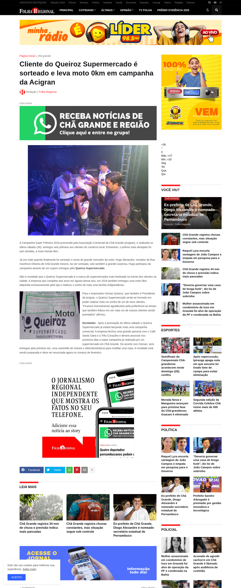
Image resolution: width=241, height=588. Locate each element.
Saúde (119, 2)
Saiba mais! (29, 569)
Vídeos (167, 2)
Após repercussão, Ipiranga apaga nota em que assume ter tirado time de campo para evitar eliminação (206, 366)
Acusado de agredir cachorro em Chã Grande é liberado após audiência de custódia (206, 563)
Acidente (107, 2)
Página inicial (27, 56)
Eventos (191, 2)
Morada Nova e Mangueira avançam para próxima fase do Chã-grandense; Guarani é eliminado (174, 407)
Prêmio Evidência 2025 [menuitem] (173, 10)
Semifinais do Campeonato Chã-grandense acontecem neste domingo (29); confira (173, 366)
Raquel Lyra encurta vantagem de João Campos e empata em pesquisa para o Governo (202, 256)
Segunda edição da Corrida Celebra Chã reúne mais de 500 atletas (207, 405)
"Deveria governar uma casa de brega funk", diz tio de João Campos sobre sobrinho (202, 290)
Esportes (144, 2)
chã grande (44, 56)
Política (95, 2)
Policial (72, 2)
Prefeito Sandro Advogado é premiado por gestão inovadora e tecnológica (207, 503)
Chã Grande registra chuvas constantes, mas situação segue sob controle (86, 527)
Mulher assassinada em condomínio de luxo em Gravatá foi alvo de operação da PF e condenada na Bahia (202, 309)
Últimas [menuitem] (107, 10)
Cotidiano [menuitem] (86, 10)
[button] (208, 10)
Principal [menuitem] (66, 10)
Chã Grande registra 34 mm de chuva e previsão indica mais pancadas (39, 527)
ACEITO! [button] (16, 577)
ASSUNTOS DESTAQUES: (33, 2)
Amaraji (156, 2)
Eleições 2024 (58, 2)
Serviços (84, 2)
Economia (131, 2)
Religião (179, 2)
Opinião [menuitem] (125, 10)
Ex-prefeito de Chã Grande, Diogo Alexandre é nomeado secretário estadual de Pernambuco (133, 529)
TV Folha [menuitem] (145, 10)
